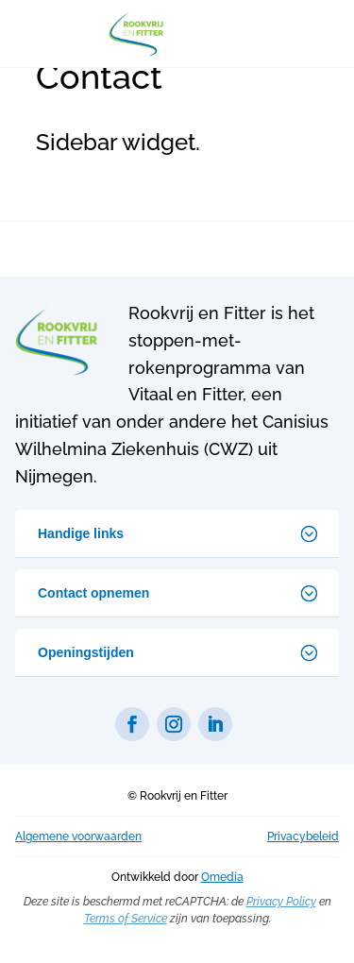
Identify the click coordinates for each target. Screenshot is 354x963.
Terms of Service (125, 918)
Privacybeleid (303, 836)
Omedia (222, 877)
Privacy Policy (281, 901)
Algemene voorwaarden (78, 836)
